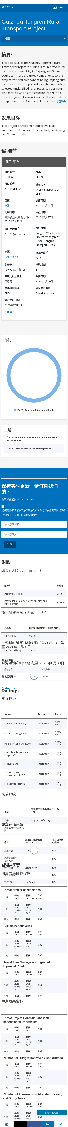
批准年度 (42, 252)
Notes (8, 312)
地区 (7, 251)
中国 (7, 205)
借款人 (40, 184)
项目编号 (10, 171)
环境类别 (41, 264)
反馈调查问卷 (51, 1112)
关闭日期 (41, 276)
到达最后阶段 (43, 288)
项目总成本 (12, 228)
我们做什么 (7, 7)
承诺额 (8, 264)
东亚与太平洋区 (13, 256)
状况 (38, 171)
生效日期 (41, 212)
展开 (61, 101)
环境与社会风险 (13, 276)
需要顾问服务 (12, 288)
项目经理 (10, 183)
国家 (7, 200)
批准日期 (10, 212)
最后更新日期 (12, 300)
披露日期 (41, 200)
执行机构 (41, 228)
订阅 (10, 544)
